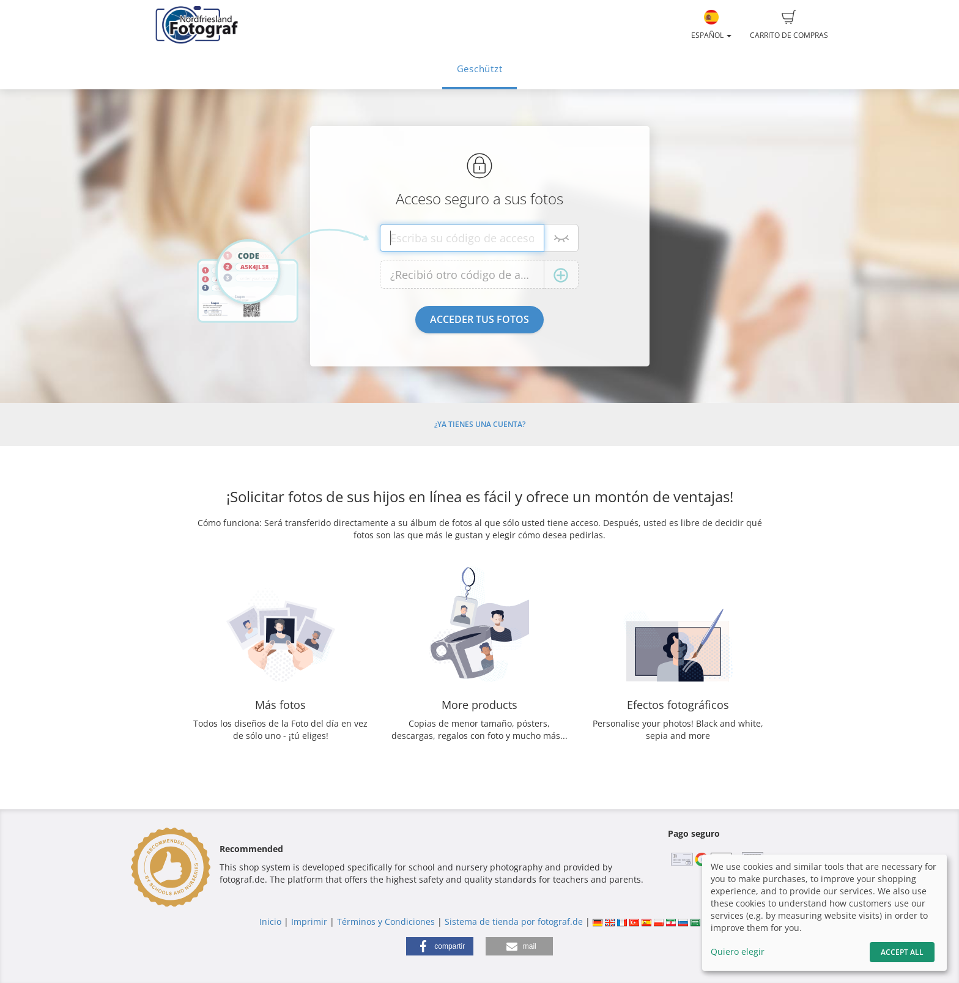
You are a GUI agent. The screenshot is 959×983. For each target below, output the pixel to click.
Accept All (902, 952)
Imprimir (309, 921)
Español (711, 25)
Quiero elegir (738, 951)
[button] (439, 946)
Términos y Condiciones (386, 921)
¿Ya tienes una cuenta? (479, 424)
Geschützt (480, 68)
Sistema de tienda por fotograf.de (514, 921)
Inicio (270, 921)
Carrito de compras (789, 25)
